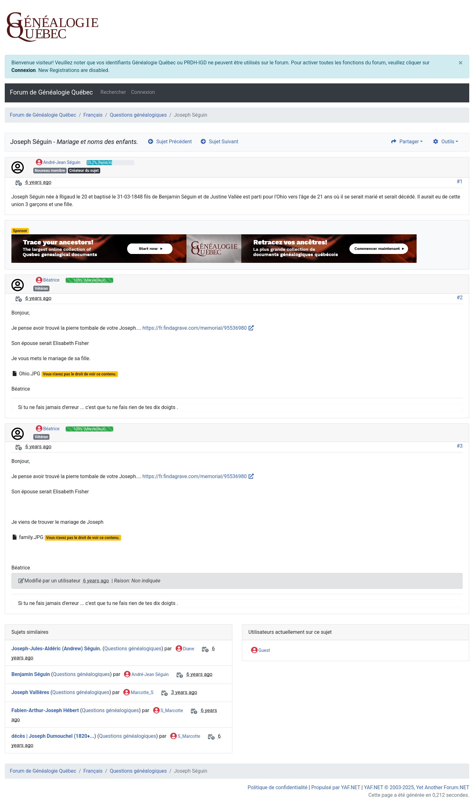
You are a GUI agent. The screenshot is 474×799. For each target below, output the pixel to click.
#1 (460, 182)
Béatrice (48, 280)
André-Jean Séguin (58, 163)
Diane (185, 649)
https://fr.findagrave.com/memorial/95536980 (198, 328)
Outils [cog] (443, 142)
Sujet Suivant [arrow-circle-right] (219, 142)
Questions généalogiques (138, 115)
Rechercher (113, 92)
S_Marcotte (168, 711)
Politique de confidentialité (278, 787)
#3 (460, 446)
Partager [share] (405, 142)
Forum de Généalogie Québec (51, 92)
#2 (460, 298)
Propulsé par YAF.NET (335, 787)
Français (93, 115)
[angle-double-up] (456, 779)
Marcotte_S (138, 693)
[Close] (460, 62)
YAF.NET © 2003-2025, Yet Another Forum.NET (416, 787)
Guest (260, 650)
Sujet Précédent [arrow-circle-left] (169, 142)
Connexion (23, 70)
